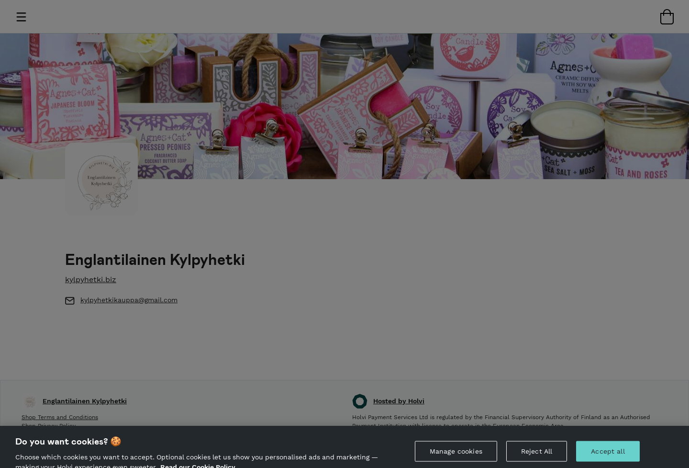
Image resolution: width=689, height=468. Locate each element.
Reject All (536, 454)
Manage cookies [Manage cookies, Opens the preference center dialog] (456, 454)
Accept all (607, 454)
